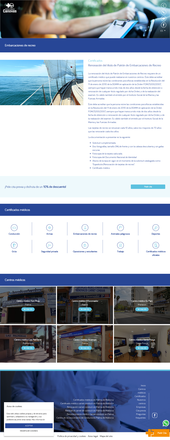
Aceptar (29, 425)
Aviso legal (93, 436)
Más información (38, 419)
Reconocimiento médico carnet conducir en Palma (90, 414)
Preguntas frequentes (141, 416)
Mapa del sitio (106, 436)
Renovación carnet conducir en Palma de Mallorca (90, 406)
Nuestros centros (141, 401)
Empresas (141, 406)
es (161, 30)
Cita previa (141, 410)
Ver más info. (28, 309)
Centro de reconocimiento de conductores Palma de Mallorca (85, 417)
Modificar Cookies (29, 431)
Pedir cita (148, 186)
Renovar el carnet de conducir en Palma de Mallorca (89, 410)
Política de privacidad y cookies (71, 436)
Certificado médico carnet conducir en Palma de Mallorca (87, 403)
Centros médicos (142, 390)
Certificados (140, 396)
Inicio (143, 385)
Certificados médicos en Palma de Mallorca (93, 399)
